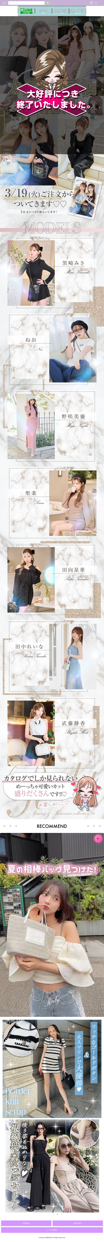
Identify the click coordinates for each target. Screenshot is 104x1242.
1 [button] (53, 1214)
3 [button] (61, 1214)
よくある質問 (52, 1230)
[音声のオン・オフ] (98, 839)
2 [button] (57, 1214)
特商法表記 (78, 1223)
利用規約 (26, 1223)
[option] (54, 1166)
